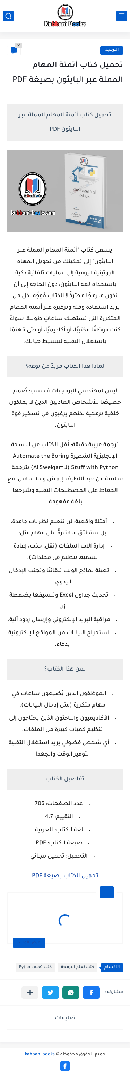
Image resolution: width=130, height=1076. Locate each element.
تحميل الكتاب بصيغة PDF (65, 876)
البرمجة (112, 50)
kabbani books (40, 1054)
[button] (91, 992)
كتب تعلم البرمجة (77, 967)
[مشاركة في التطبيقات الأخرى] (29, 992)
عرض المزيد (29, 943)
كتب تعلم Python (35, 967)
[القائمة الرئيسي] (121, 16)
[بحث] (8, 16)
